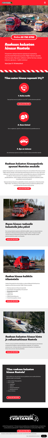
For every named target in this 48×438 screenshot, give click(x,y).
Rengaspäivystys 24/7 (12, 291)
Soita (24, 37)
